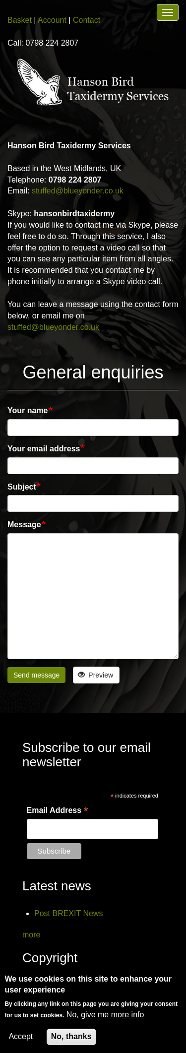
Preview (95, 675)
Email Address (57, 811)
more (31, 934)
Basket (19, 20)
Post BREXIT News (68, 913)
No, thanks (71, 1036)
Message (24, 524)
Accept (20, 1036)
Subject (21, 487)
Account (52, 20)
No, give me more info (105, 1014)
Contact (86, 20)
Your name (27, 410)
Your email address (43, 448)
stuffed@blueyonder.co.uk (78, 190)
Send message (36, 675)
